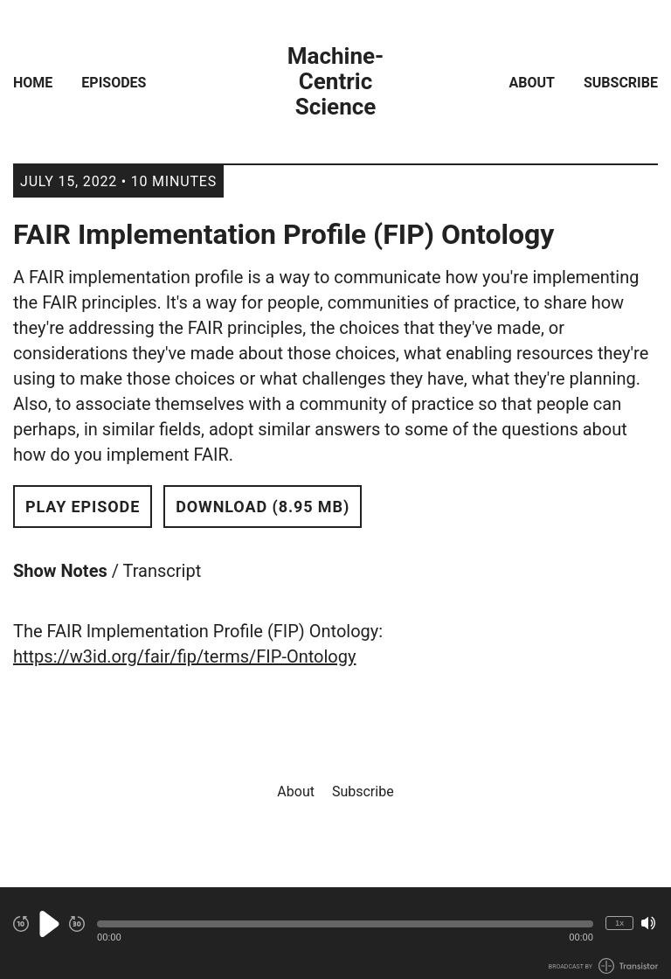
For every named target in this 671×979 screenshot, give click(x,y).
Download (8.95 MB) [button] (262, 506)
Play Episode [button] (82, 506)
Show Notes (60, 570)
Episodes (113, 82)
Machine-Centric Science (335, 82)
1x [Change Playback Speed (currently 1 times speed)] (619, 922)
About (532, 82)
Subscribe (621, 82)
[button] (345, 923)
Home (32, 82)
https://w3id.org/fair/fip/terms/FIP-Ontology (184, 656)
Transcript (162, 570)
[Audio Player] (335, 933)
